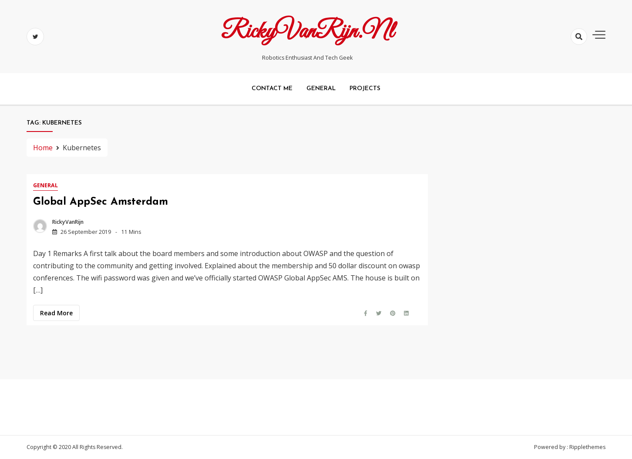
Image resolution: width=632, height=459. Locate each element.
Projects (365, 88)
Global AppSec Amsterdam (100, 202)
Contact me (272, 88)
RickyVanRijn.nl (307, 32)
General (321, 88)
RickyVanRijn (68, 222)
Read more (56, 313)
